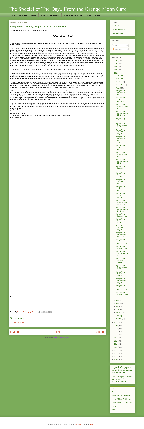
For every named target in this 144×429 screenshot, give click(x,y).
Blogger (92, 424)
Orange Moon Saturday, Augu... (120, 260)
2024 (116, 67)
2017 (116, 335)
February (119, 316)
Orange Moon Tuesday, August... (120, 195)
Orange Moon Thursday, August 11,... (121, 228)
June (118, 303)
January (119, 319)
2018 (116, 332)
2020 (116, 326)
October (119, 82)
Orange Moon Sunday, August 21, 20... (122, 161)
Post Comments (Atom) (61, 338)
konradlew (78, 424)
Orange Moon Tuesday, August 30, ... (121, 99)
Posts (116, 46)
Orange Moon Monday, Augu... (122, 247)
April (117, 309)
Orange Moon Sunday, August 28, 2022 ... (122, 113)
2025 (116, 64)
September (120, 85)
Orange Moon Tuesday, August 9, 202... (122, 241)
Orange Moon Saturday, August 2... (120, 168)
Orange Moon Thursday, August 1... (120, 182)
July (117, 300)
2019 (116, 329)
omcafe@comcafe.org (119, 381)
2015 (116, 341)
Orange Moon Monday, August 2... (122, 106)
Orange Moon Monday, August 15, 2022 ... (122, 202)
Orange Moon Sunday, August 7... (122, 253)
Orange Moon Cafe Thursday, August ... (122, 274)
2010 (116, 356)
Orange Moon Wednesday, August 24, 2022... (121, 139)
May (117, 306)
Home (13, 15)
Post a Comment (18, 322)
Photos (97, 15)
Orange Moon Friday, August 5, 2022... (121, 267)
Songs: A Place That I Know (73, 15)
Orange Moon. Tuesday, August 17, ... (121, 188)
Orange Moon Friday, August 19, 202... (121, 175)
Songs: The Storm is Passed (50, 15)
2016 (116, 338)
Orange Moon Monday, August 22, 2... (122, 154)
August (118, 88)
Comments (117, 49)
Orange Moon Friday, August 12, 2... (121, 221)
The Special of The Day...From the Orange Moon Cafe (67, 9)
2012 (116, 350)
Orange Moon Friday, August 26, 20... (121, 125)
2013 (116, 347)
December (120, 76)
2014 (116, 344)
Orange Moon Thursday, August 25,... (121, 132)
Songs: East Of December (27, 15)
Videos (88, 15)
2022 (116, 73)
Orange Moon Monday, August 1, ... (122, 294)
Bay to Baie (116, 26)
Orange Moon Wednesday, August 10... (121, 234)
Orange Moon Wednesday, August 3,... (121, 281)
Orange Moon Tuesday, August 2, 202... (122, 287)
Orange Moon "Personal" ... (121, 119)
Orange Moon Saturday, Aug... (122, 215)
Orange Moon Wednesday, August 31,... (121, 92)
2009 (116, 359)
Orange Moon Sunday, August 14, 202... (122, 209)
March (118, 312)
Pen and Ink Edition (118, 29)
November (120, 79)
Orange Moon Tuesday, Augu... (120, 147)
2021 (116, 322)
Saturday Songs (117, 33)
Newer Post (14, 332)
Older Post (100, 332)
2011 (116, 353)
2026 (116, 61)
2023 (116, 70)
